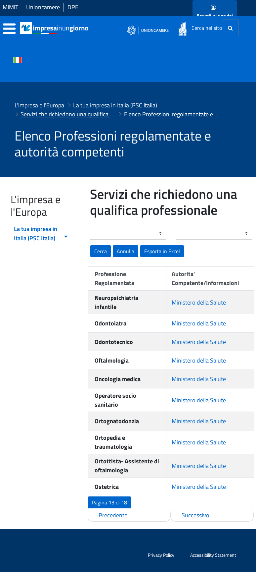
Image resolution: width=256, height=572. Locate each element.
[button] (162, 251)
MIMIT (10, 7)
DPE (72, 7)
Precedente (113, 515)
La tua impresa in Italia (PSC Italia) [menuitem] (41, 233)
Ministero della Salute (199, 302)
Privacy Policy (161, 554)
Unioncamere (43, 7)
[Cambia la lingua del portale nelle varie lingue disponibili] (17, 59)
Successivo (195, 515)
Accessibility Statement (213, 554)
